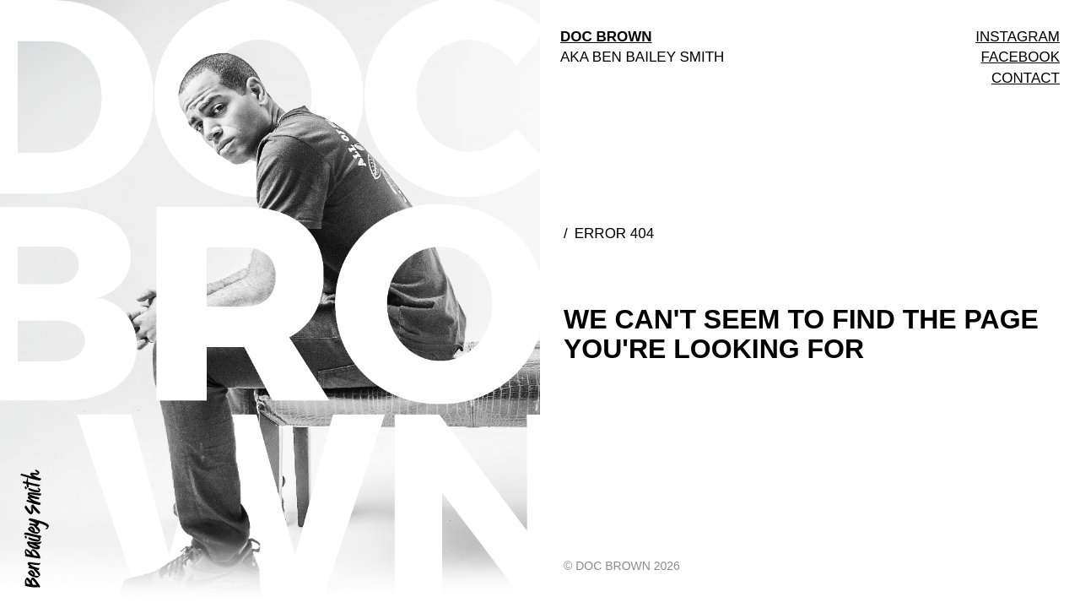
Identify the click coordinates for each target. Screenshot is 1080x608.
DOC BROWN (606, 37)
